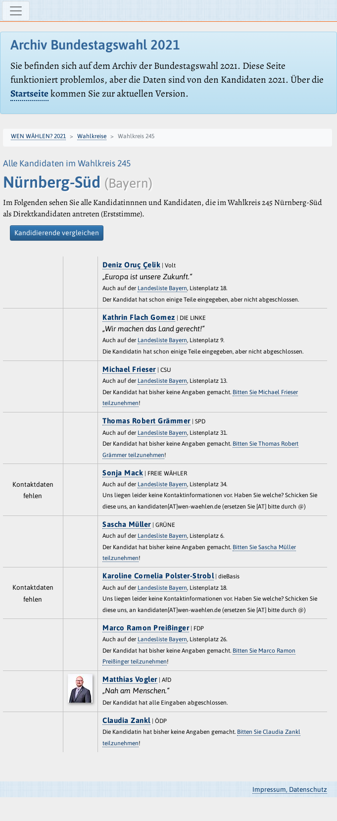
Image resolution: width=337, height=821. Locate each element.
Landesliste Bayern (162, 288)
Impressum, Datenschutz (289, 789)
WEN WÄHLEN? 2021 (38, 136)
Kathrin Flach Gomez (138, 317)
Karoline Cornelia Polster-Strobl (158, 575)
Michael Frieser (129, 369)
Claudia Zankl (126, 720)
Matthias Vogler (129, 679)
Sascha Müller (126, 524)
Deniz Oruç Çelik (131, 264)
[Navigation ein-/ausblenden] (16, 11)
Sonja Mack (122, 472)
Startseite (29, 93)
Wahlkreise (91, 136)
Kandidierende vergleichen (56, 233)
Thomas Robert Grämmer (146, 420)
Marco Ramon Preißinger (145, 627)
